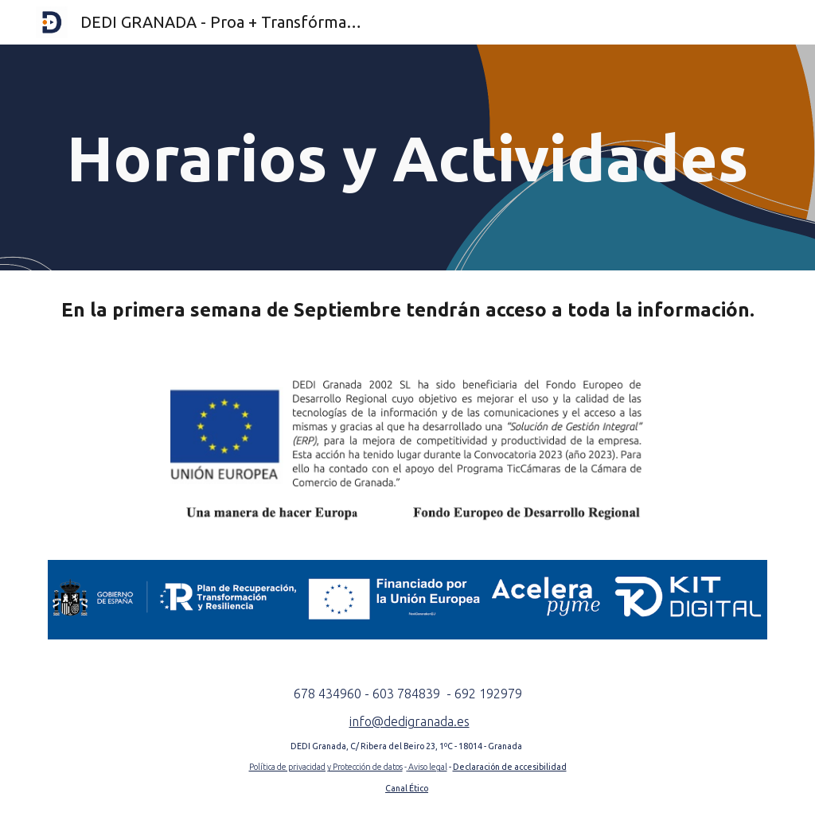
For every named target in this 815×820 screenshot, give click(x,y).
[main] (408, 157)
